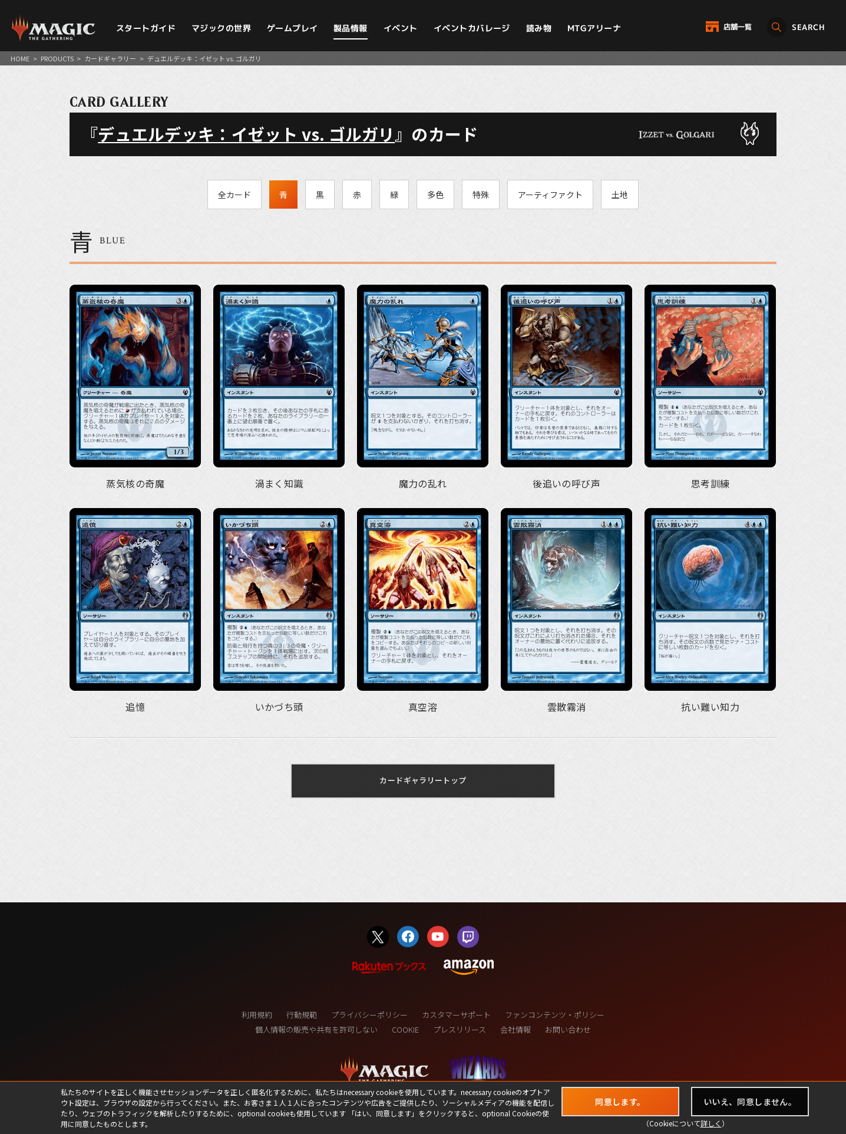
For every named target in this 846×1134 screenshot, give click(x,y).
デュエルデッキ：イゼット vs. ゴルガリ (246, 134)
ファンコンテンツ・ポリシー (554, 1014)
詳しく (711, 1123)
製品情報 (350, 28)
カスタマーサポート (456, 1014)
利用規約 (257, 1014)
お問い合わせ (568, 1029)
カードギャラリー (110, 58)
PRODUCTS (57, 58)
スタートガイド (146, 28)
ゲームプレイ (292, 28)
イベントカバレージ (472, 28)
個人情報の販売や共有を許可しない (316, 1029)
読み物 (538, 28)
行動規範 (301, 1014)
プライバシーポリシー (369, 1014)
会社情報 (515, 1029)
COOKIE (405, 1029)
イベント (401, 28)
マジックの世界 (221, 28)
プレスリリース (459, 1029)
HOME (20, 58)
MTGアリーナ (594, 28)
